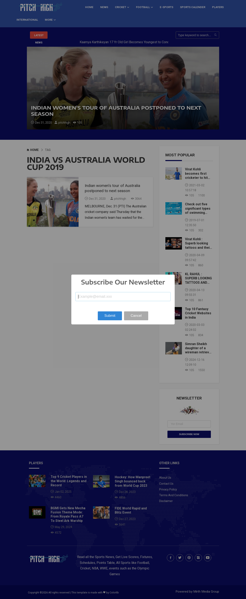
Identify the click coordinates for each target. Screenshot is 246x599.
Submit (109, 316)
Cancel (136, 316)
